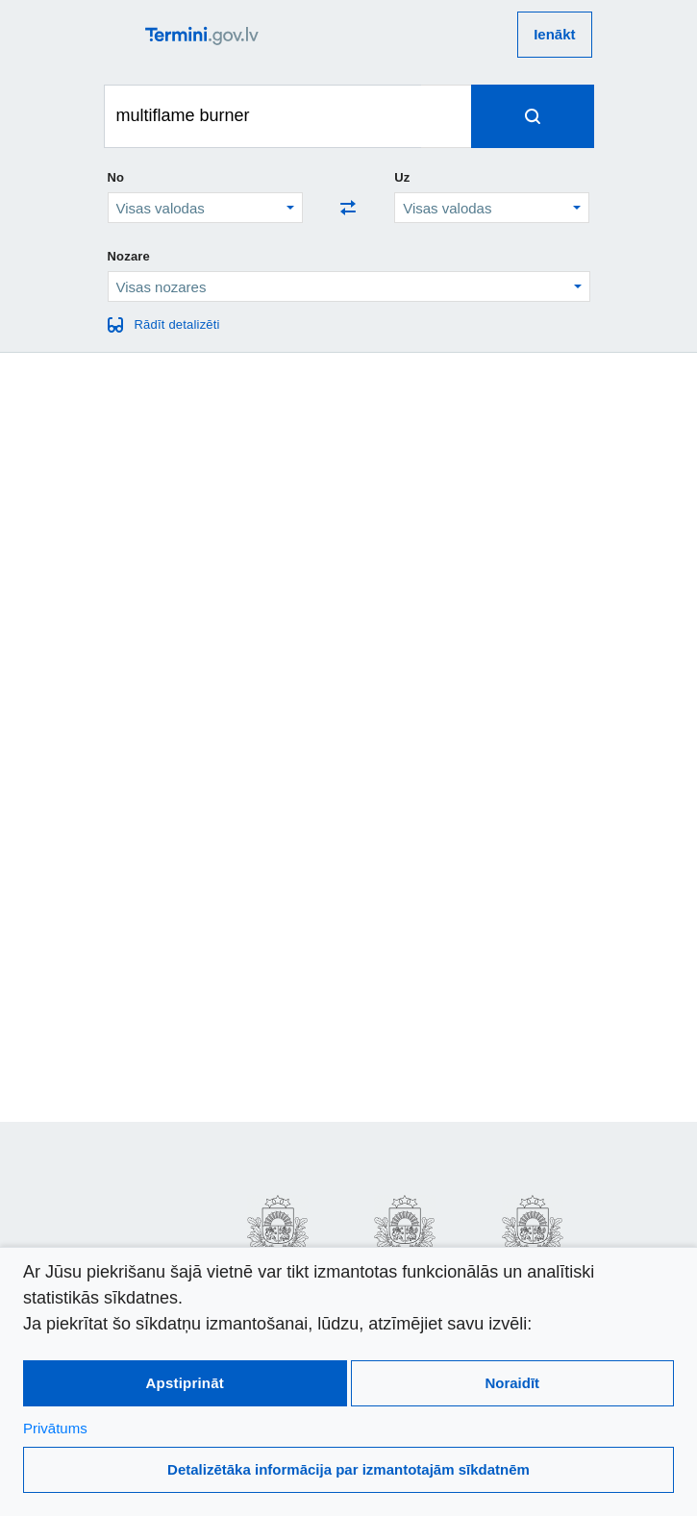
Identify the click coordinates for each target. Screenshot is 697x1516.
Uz (402, 177)
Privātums (55, 1428)
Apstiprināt (185, 1383)
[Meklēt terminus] (263, 116)
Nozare (129, 256)
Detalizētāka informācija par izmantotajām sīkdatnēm (348, 1469)
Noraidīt (512, 1383)
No (116, 177)
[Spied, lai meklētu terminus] (532, 116)
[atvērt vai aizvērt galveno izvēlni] (124, 34)
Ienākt (554, 34)
